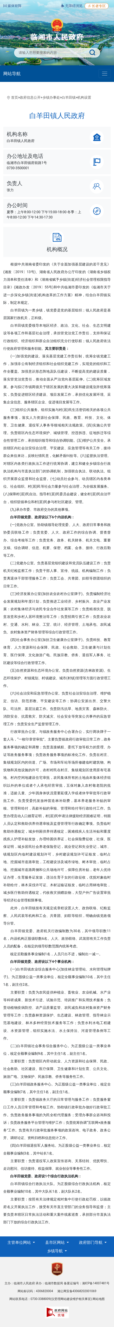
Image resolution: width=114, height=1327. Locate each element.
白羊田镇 (69, 97)
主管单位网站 (19, 1242)
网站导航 (12, 73)
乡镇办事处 (51, 97)
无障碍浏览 (72, 6)
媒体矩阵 (12, 6)
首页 (14, 97)
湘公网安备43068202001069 (76, 1291)
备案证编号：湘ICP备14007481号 (87, 1283)
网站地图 (99, 1299)
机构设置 (84, 97)
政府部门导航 (91, 1242)
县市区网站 (55, 1242)
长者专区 (97, 6)
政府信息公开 (30, 97)
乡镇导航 (55, 1251)
